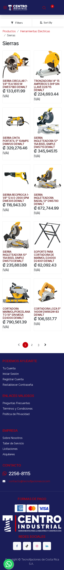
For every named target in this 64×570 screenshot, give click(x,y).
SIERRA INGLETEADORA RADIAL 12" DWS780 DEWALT (46, 199)
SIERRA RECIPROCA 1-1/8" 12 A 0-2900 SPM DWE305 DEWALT (16, 198)
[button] (47, 22)
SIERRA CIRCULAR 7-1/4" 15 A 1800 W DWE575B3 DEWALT (15, 84)
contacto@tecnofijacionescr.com (29, 481)
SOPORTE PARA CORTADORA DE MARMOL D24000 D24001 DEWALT (45, 256)
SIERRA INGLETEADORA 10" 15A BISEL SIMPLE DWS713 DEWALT (15, 256)
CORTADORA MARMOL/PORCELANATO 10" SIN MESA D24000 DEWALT (16, 313)
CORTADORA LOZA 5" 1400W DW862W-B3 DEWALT (47, 311)
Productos (9, 31)
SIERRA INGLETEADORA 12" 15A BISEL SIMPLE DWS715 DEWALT (46, 142)
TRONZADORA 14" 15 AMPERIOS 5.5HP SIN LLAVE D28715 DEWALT (46, 85)
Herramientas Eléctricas (35, 31)
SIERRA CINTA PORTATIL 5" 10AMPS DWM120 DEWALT (16, 141)
